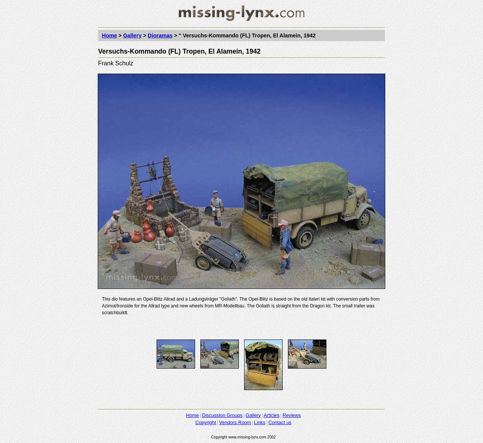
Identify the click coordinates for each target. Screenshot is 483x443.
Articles (272, 415)
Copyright (205, 422)
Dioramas (160, 35)
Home (109, 35)
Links (259, 422)
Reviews (292, 415)
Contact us (279, 422)
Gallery (132, 35)
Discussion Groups (222, 415)
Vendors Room (235, 422)
